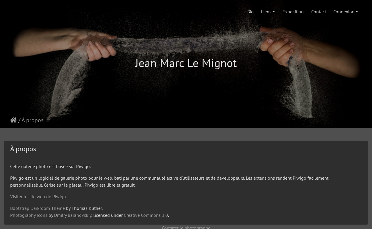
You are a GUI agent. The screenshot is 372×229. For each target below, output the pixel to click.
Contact (318, 12)
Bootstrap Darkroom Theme (37, 208)
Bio (250, 12)
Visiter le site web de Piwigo (38, 196)
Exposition (293, 12)
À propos (32, 120)
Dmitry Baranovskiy (72, 215)
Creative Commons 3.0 (146, 215)
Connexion (344, 12)
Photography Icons (28, 215)
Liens (266, 12)
